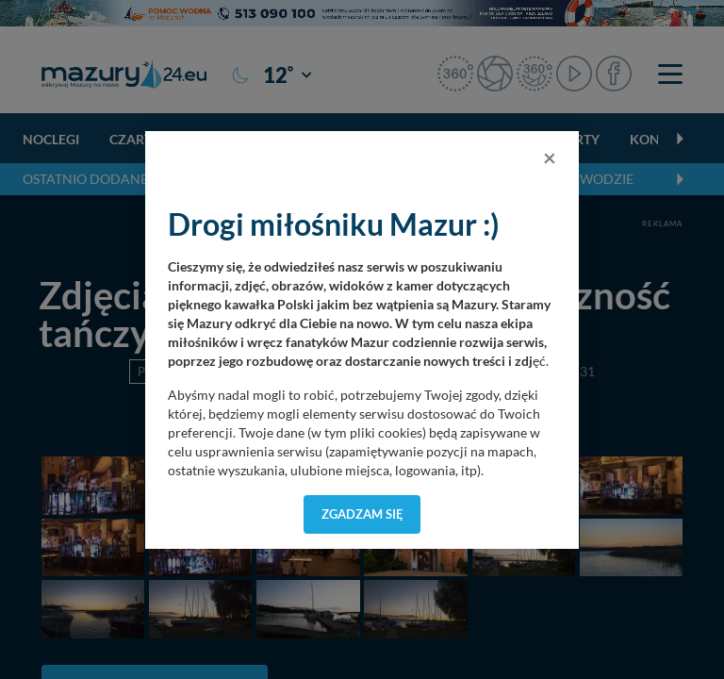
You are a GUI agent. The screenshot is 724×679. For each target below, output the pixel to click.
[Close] (549, 157)
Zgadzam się (362, 514)
